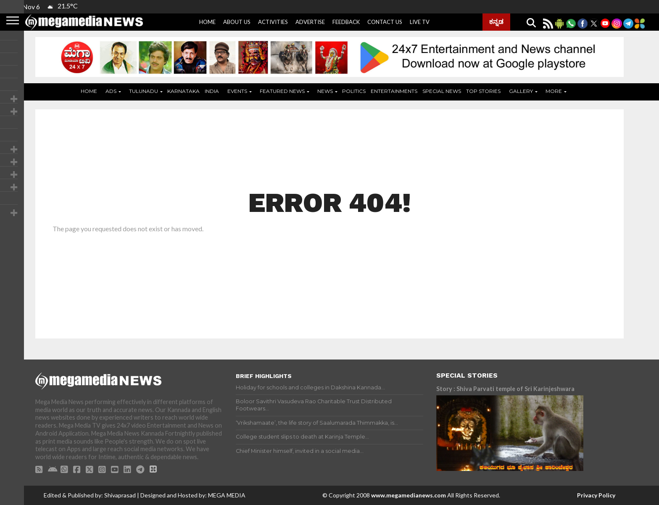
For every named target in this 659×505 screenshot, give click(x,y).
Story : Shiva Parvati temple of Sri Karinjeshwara (505, 388)
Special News (441, 91)
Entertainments (394, 91)
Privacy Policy (596, 495)
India (212, 91)
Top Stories (483, 91)
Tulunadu (143, 91)
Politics (354, 91)
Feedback (346, 22)
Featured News (282, 91)
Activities (273, 22)
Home (207, 22)
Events (237, 91)
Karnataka (183, 91)
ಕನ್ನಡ (496, 21)
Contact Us (384, 22)
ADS (110, 91)
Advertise (310, 22)
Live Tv (420, 22)
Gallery (521, 91)
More (554, 91)
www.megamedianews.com (408, 495)
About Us (236, 22)
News (325, 91)
